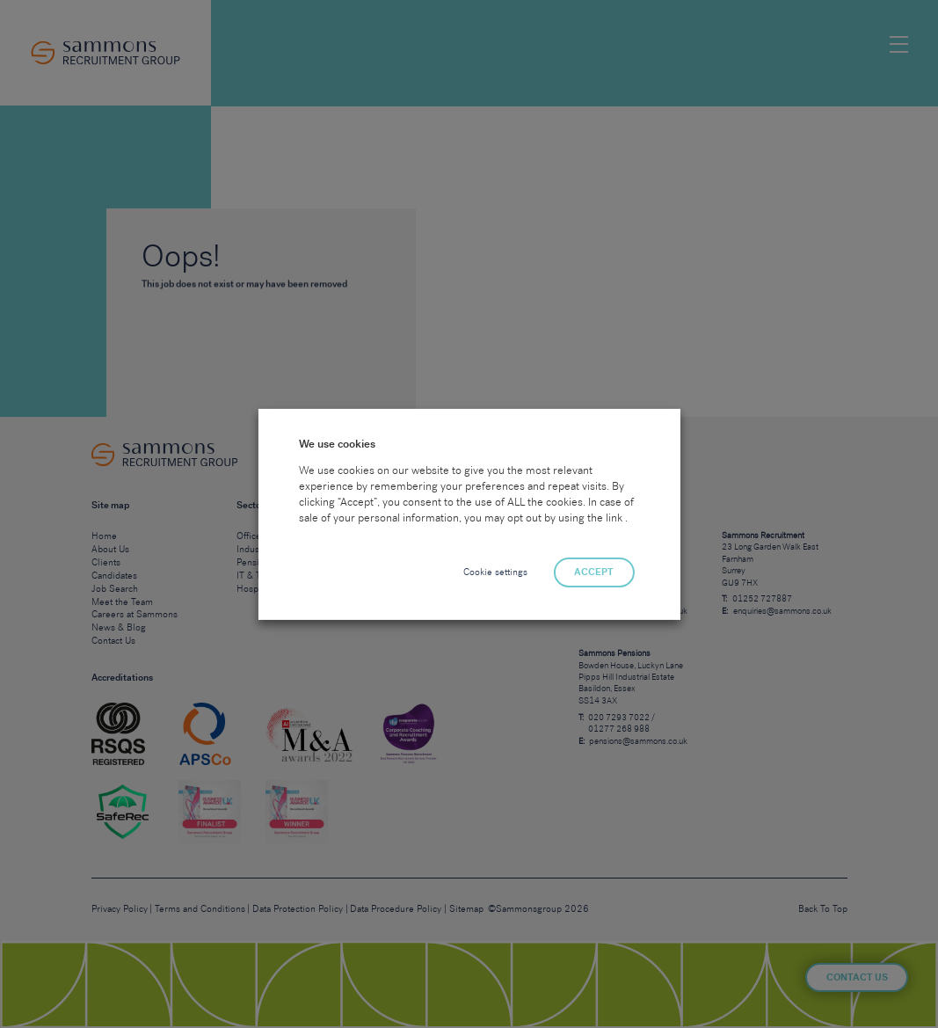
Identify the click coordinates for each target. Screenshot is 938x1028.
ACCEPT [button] (594, 572)
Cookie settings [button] (495, 572)
